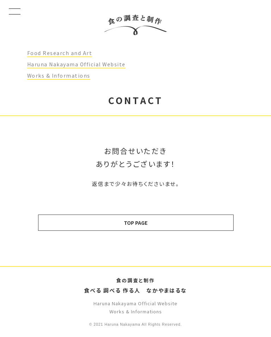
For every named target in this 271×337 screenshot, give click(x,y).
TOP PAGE (135, 222)
